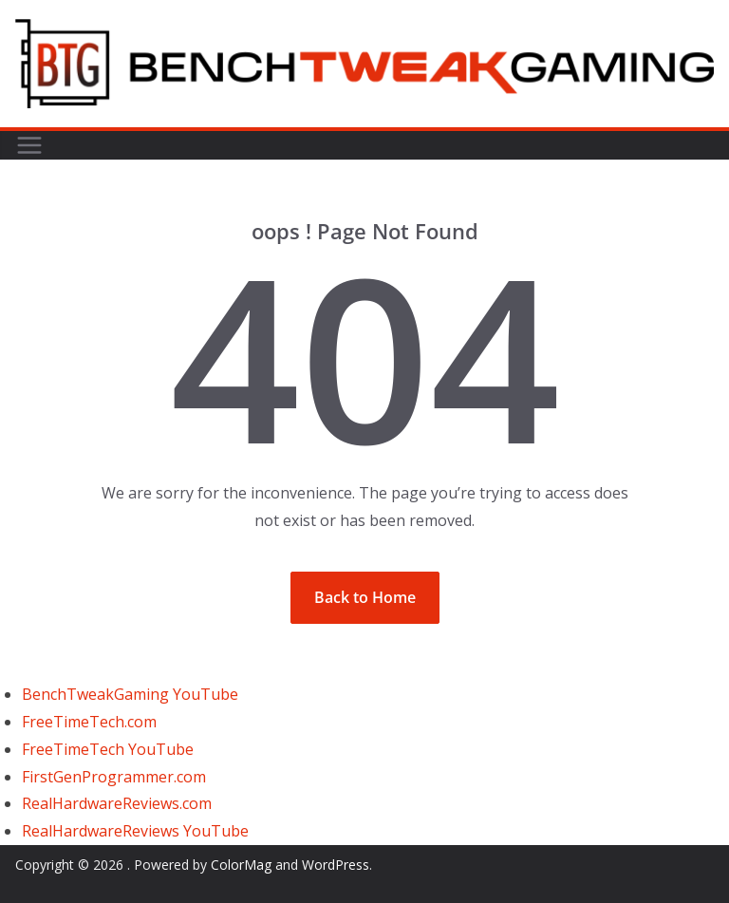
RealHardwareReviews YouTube (135, 830)
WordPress (335, 865)
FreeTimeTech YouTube (108, 749)
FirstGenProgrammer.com (114, 776)
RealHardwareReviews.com (117, 803)
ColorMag (241, 865)
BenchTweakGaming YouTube (130, 694)
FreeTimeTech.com (89, 721)
